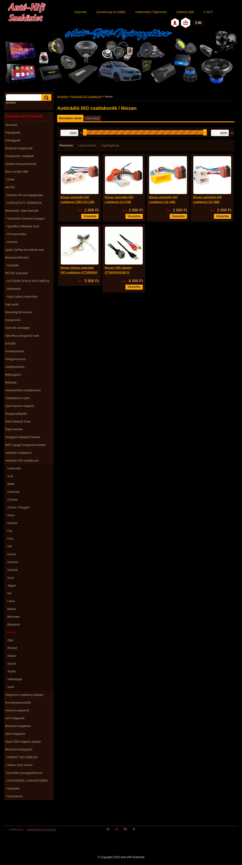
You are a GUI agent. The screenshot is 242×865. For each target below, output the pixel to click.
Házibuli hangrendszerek (20, 164)
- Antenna (11, 242)
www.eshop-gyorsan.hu (41, 829)
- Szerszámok (13, 796)
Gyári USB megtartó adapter (23, 741)
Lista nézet (92, 118)
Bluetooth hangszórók (19, 148)
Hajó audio (12, 304)
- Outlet (9, 179)
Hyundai (12, 570)
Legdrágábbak (110, 145)
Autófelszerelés (15, 367)
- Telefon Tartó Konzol (19, 765)
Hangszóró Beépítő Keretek (22, 437)
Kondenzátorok (14, 351)
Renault (12, 648)
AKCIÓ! (10, 187)
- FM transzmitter (16, 234)
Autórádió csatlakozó (18, 453)
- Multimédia (13, 289)
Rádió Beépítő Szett (17, 421)
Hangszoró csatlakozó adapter (24, 695)
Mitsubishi (13, 624)
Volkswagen (14, 679)
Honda (11, 554)
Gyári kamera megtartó (19, 406)
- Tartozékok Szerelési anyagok (25, 218)
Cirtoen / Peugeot (18, 507)
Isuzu (10, 577)
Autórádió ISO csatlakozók (22, 460)
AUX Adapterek (15, 718)
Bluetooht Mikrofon (17, 257)
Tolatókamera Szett (17, 398)
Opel (10, 640)
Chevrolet (13, 492)
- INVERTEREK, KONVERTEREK (26, 780)
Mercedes (13, 616)
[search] (46, 97)
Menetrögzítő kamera (18, 312)
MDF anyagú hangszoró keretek (25, 445)
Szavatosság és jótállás (110, 11)
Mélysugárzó (13, 374)
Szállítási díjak (185, 11)
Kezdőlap (62, 96)
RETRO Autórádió (16, 273)
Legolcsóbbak (87, 145)
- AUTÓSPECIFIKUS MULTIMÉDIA (27, 281)
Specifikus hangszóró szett (22, 335)
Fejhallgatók (13, 132)
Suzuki (11, 663)
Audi (10, 476)
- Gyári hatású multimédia (21, 296)
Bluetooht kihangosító (18, 749)
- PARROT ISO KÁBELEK (21, 757)
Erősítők (10, 343)
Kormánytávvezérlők (18, 702)
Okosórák (11, 125)
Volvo (10, 687)
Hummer (12, 562)
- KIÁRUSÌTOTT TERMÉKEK (23, 203)
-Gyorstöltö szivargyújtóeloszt (23, 773)
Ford (10, 538)
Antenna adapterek (17, 710)
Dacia (11, 515)
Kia (9, 593)
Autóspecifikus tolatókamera (23, 390)
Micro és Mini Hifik (16, 171)
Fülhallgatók (13, 140)
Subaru (12, 656)
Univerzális (14, 468)
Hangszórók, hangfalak (19, 156)
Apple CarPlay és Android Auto (24, 250)
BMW (10, 484)
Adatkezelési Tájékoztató (150, 11)
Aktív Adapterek (15, 734)
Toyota (11, 671)
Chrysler (12, 499)
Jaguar (11, 585)
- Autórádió (12, 265)
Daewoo (12, 523)
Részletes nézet (70, 118)
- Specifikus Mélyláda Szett (22, 226)
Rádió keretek (14, 429)
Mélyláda (11, 382)
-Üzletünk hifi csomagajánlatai (24, 195)
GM (9, 546)
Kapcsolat (80, 11)
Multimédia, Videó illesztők (22, 210)
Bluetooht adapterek (17, 726)
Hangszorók (12, 320)
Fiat (9, 531)
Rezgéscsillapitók (16, 413)
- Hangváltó (12, 788)
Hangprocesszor (15, 359)
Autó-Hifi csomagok (17, 328)
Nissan (11, 632)
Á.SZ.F (207, 11)
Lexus (11, 601)
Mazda (11, 609)
